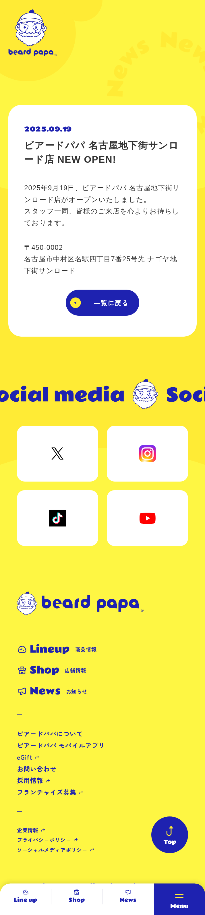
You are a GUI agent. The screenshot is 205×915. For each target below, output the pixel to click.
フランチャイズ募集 (47, 792)
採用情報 (30, 780)
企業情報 (28, 830)
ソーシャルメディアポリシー (52, 849)
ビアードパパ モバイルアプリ (61, 745)
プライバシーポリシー (44, 839)
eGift (24, 757)
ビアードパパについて (50, 733)
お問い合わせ (37, 768)
